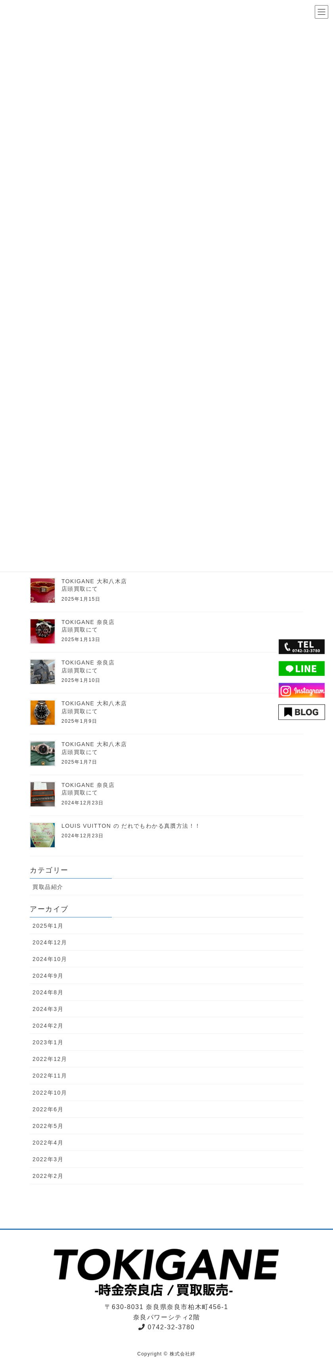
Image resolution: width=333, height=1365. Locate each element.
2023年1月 (48, 1042)
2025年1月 (48, 926)
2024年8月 (48, 992)
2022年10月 (50, 1092)
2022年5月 (48, 1126)
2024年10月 (50, 959)
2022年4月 (48, 1142)
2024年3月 (48, 1009)
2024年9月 (48, 976)
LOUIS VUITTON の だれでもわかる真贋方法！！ (131, 826)
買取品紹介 (48, 887)
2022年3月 (48, 1159)
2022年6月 (48, 1109)
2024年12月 (50, 942)
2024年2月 (48, 1025)
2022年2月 (48, 1176)
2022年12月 (50, 1059)
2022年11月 (50, 1075)
